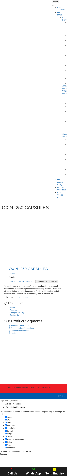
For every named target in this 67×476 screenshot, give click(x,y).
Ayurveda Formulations (19, 326)
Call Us (12, 471)
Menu (55, 2)
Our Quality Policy (60, 182)
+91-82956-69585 (21, 297)
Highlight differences (15, 407)
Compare (40, 281)
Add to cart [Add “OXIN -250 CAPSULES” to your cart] (31, 281)
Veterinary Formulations (19, 331)
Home (59, 7)
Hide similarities (13, 404)
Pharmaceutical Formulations (21, 328)
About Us (61, 10)
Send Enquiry (54, 471)
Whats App (33, 471)
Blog (59, 192)
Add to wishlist (51, 281)
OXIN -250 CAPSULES (18, 281)
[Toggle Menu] (53, 5)
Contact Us (14, 315)
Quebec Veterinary (17, 333)
